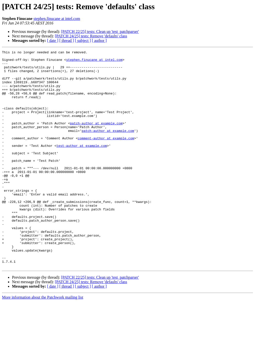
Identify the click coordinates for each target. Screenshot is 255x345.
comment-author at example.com (106, 156)
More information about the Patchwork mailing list (42, 341)
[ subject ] (83, 40)
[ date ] (52, 40)
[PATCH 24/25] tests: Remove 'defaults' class (91, 36)
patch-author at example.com (96, 138)
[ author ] (99, 40)
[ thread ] (66, 40)
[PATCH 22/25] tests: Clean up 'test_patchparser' (100, 31)
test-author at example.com (81, 165)
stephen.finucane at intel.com (56, 18)
